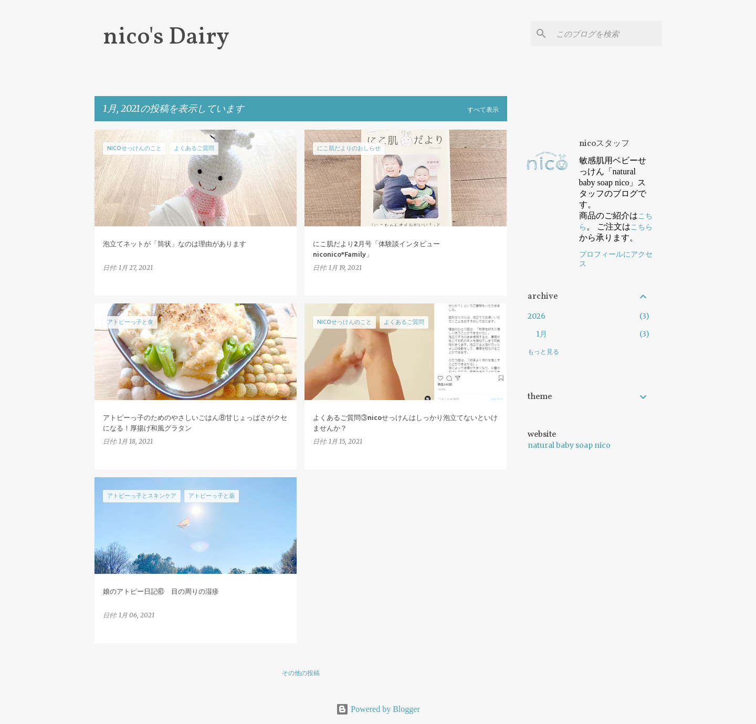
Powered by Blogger (378, 709)
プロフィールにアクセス (616, 259)
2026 (536, 316)
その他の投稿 (301, 672)
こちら (642, 227)
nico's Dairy (166, 37)
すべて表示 (483, 109)
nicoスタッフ (604, 144)
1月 (541, 334)
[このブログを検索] (607, 33)
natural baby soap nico (569, 445)
